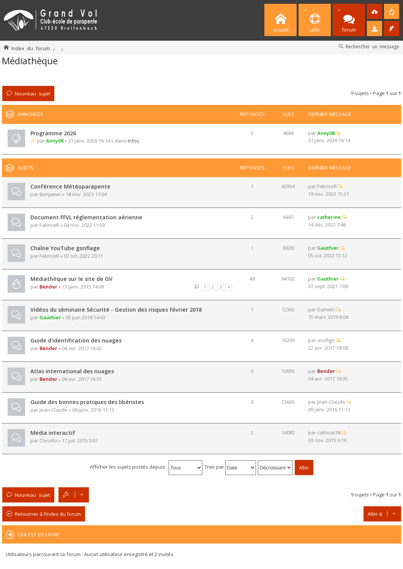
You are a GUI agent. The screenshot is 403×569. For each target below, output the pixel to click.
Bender (48, 286)
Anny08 (54, 140)
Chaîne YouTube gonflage (65, 248)
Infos (133, 140)
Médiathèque (30, 60)
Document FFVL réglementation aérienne (86, 217)
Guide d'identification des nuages (76, 340)
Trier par (230, 466)
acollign (326, 340)
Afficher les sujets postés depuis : (146, 466)
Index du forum (30, 48)
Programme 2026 (53, 133)
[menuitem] (374, 11)
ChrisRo (48, 440)
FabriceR (327, 186)
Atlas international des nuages (72, 371)
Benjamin (50, 194)
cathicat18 (328, 432)
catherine (329, 217)
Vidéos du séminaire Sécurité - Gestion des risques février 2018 (116, 309)
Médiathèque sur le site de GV (71, 278)
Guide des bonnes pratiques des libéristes (87, 402)
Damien (326, 309)
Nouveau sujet (32, 93)
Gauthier (328, 247)
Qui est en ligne (38, 534)
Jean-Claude (54, 409)
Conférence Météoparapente (70, 186)
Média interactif (52, 432)
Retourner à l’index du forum (48, 513)
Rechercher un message (372, 46)
